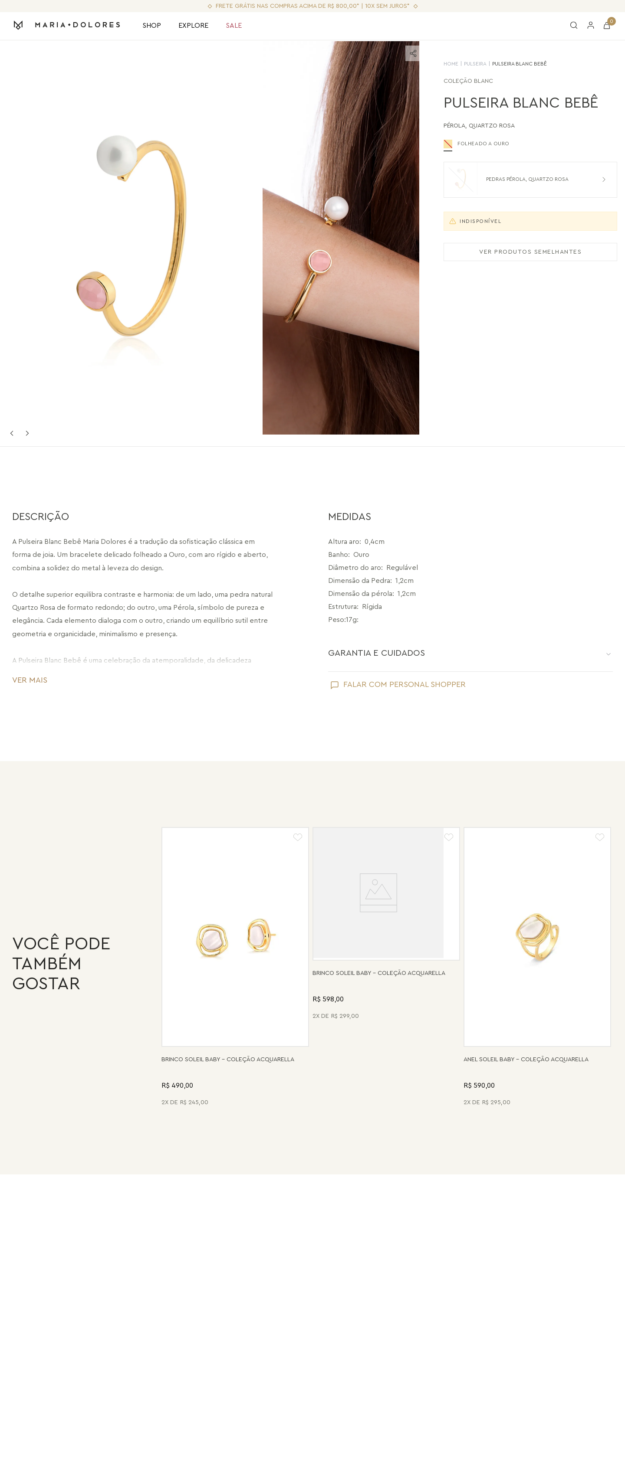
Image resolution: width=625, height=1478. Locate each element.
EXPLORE (193, 25)
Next (27, 433)
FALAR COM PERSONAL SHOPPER (404, 684)
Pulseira (465, 63)
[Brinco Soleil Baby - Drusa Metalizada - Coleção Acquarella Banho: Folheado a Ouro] (386, 968)
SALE (234, 25)
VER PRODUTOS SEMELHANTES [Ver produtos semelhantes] (521, 252)
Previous (11, 433)
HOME (441, 63)
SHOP (151, 25)
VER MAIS (29, 680)
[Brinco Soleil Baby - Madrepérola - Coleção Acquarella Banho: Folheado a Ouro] (235, 968)
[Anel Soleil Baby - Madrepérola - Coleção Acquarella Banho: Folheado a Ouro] (537, 968)
